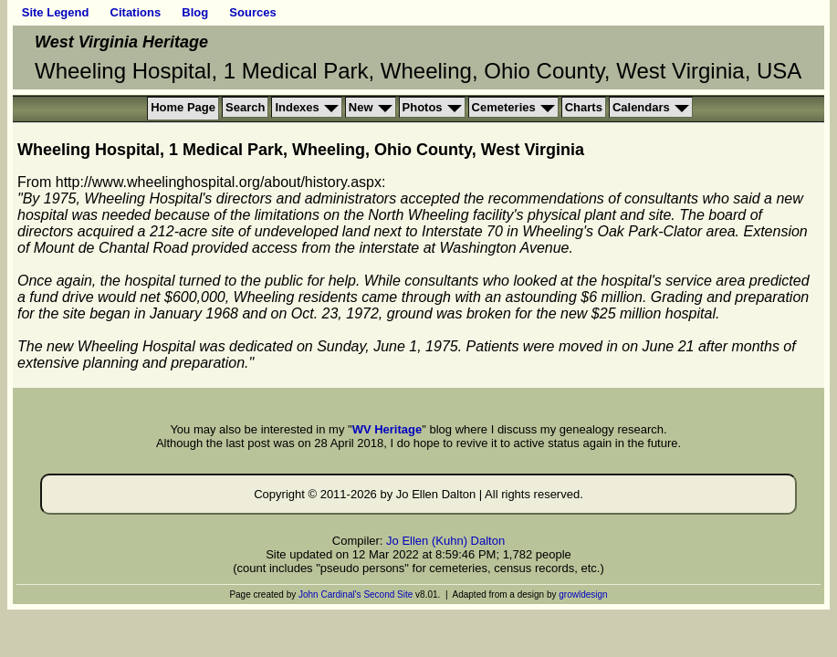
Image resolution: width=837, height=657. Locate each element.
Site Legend (55, 12)
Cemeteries (504, 107)
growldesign (583, 594)
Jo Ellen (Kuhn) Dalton (445, 541)
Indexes (297, 107)
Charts (583, 107)
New (361, 107)
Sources (252, 12)
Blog (195, 12)
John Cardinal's (329, 594)
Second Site (388, 594)
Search (245, 107)
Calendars (641, 107)
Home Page (183, 107)
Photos (423, 107)
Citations (136, 12)
